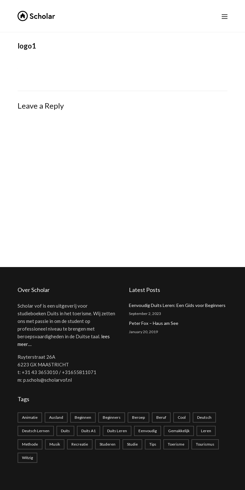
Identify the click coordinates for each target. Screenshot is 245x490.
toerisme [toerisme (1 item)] (176, 444)
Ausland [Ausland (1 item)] (56, 417)
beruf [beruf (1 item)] (161, 417)
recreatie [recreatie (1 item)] (79, 444)
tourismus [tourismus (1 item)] (205, 444)
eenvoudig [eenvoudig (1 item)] (147, 430)
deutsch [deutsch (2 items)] (204, 417)
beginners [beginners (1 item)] (112, 417)
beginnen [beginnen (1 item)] (83, 417)
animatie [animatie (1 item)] (30, 417)
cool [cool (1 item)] (182, 417)
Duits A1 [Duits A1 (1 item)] (88, 430)
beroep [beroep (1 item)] (138, 417)
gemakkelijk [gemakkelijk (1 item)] (178, 430)
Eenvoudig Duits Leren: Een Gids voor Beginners (177, 305)
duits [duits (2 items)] (65, 430)
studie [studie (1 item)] (132, 444)
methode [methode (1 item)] (30, 444)
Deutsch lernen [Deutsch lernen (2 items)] (35, 430)
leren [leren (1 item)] (206, 430)
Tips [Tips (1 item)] (152, 444)
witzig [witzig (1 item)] (27, 457)
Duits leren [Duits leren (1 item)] (117, 430)
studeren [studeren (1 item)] (107, 444)
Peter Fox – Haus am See (153, 323)
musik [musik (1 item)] (54, 444)
